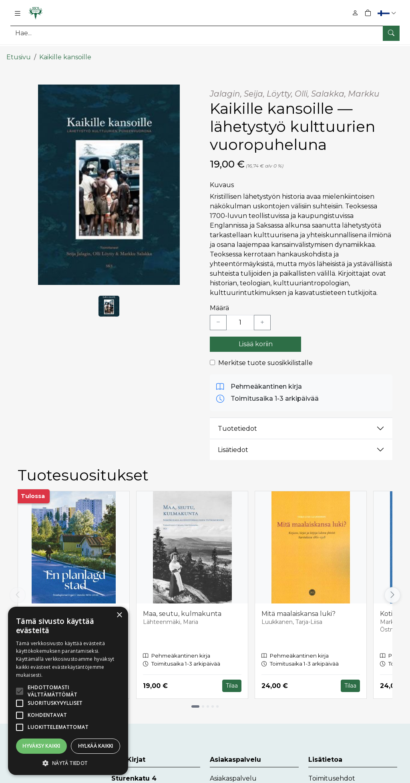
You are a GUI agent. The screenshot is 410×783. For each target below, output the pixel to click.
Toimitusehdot (331, 772)
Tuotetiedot (237, 422)
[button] (388, 13)
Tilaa (232, 679)
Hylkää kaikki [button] (95, 746)
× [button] (119, 615)
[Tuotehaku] (205, 33)
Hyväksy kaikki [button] (41, 746)
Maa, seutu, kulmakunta (182, 607)
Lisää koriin (256, 338)
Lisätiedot (233, 443)
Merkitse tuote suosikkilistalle (265, 357)
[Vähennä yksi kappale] (218, 316)
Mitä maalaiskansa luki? (298, 607)
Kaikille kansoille (65, 51)
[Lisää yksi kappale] (262, 316)
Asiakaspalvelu (233, 772)
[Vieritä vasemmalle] (18, 589)
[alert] (68, 691)
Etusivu (18, 51)
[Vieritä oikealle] (392, 589)
